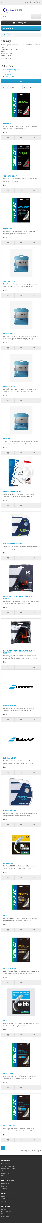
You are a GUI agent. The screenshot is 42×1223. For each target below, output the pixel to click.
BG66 (5, 1021)
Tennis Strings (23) (10, 76)
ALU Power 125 (9, 281)
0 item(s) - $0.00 (21, 22)
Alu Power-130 (9, 333)
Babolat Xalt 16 (9, 705)
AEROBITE (7, 123)
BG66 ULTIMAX (9, 1126)
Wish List (4, 1214)
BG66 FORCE (8, 1073)
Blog (2, 1175)
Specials (4, 1201)
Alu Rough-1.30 (9, 386)
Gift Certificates (6, 1199)
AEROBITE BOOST (10, 176)
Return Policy (5, 1164)
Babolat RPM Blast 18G (12, 491)
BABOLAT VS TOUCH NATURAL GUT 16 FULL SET (18, 597)
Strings (12, 35)
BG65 (5, 915)
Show (26, 87)
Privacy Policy (6, 1173)
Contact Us (5, 1184)
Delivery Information (8, 1168)
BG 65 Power (8, 863)
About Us (4, 1171)
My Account (5, 1209)
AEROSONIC (8, 228)
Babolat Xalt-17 (9, 758)
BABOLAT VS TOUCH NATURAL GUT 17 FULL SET (18, 652)
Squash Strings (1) (10, 74)
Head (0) (7, 72)
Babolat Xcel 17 (9, 810)
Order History (6, 1212)
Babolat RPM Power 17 (12, 544)
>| (14, 1148)
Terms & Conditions (8, 1166)
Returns (4, 1186)
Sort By (5, 87)
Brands (3, 1196)
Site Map (4, 1188)
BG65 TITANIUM (9, 968)
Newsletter (5, 1216)
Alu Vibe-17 (7, 439)
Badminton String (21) (12, 70)
